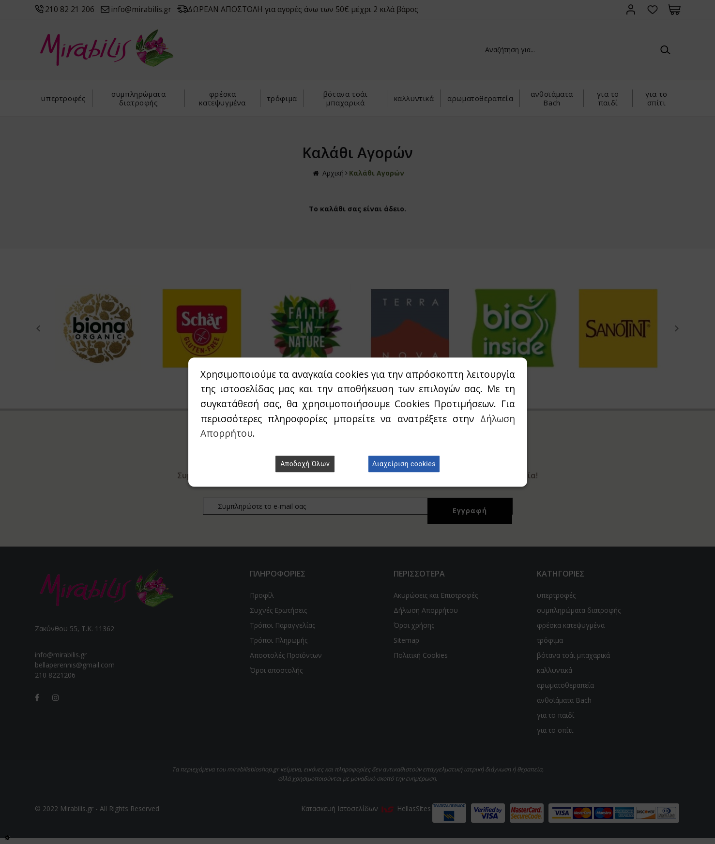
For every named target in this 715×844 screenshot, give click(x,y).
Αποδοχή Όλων (305, 464)
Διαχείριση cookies (404, 464)
